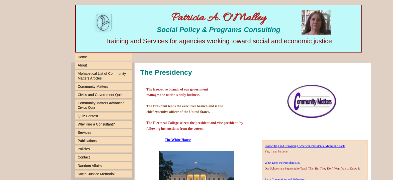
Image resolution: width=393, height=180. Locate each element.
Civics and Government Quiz (100, 95)
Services (84, 132)
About (82, 65)
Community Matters (93, 86)
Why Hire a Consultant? (96, 124)
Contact (84, 157)
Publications (87, 141)
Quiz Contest (88, 116)
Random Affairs (90, 166)
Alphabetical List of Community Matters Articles (102, 76)
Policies (84, 149)
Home (82, 57)
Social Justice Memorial (96, 174)
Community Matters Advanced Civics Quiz (101, 105)
